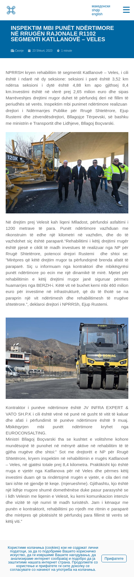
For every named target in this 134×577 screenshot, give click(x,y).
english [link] (97, 14)
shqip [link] (96, 10)
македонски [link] (101, 6)
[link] (11, 10)
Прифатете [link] (114, 558)
